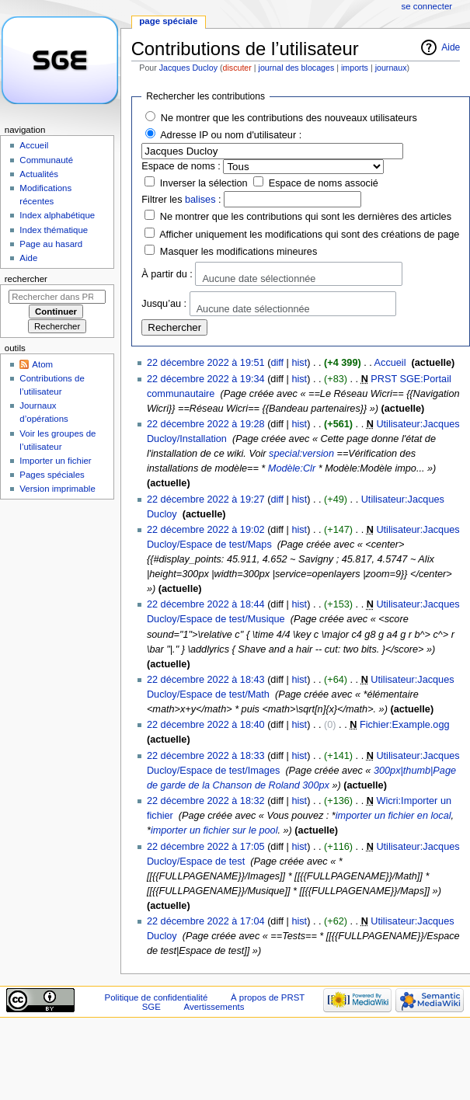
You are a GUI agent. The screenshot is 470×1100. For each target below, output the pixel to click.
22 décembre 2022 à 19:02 (206, 529)
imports (354, 67)
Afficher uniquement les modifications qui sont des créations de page (309, 234)
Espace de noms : (181, 166)
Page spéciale (168, 21)
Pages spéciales (51, 474)
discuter (237, 67)
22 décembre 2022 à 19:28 (206, 424)
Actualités (38, 174)
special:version (301, 453)
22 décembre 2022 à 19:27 (206, 499)
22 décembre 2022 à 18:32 (206, 800)
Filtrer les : (181, 199)
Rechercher (26, 279)
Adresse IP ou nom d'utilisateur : (230, 135)
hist (299, 362)
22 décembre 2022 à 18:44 (206, 604)
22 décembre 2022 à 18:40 (206, 724)
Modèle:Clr (291, 468)
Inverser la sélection (204, 183)
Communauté (46, 160)
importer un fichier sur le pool (214, 830)
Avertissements (214, 1006)
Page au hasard (50, 244)
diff (277, 362)
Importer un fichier (55, 460)
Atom (42, 364)
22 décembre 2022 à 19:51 (206, 362)
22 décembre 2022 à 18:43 (206, 679)
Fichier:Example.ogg (405, 724)
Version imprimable (57, 488)
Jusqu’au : (163, 303)
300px (315, 785)
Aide (450, 47)
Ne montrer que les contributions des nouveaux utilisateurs (289, 118)
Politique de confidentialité (156, 997)
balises (200, 199)
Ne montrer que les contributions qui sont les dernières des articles (305, 216)
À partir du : (167, 273)
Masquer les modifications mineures (238, 251)
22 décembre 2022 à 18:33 (206, 755)
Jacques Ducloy (188, 67)
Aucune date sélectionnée (258, 278)
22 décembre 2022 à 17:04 (206, 921)
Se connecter (427, 6)
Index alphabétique (57, 215)
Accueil (390, 362)
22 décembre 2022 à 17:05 (206, 846)
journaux (391, 67)
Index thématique (53, 230)
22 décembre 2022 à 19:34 (206, 379)
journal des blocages (297, 67)
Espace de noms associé (323, 183)
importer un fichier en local (393, 815)
